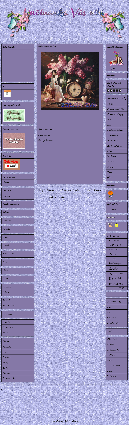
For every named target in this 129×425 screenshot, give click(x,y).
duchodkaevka (113, 349)
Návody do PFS (116, 284)
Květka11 (6, 278)
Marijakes (7, 286)
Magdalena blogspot (11, 204)
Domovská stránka (70, 190)
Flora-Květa (8, 327)
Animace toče (114, 240)
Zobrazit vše (122, 287)
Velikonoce (111, 156)
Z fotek (110, 166)
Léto (109, 124)
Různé (109, 151)
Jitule (109, 331)
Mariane (6, 373)
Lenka (5, 367)
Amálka (110, 344)
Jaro (109, 119)
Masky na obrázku (115, 130)
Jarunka (6, 237)
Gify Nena (111, 317)
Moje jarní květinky (113, 268)
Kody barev (112, 209)
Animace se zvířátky (115, 109)
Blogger (75, 421)
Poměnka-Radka (114, 365)
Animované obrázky (115, 114)
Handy (5, 362)
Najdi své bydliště (116, 273)
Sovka (109, 370)
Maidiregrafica (115, 263)
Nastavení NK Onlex (115, 279)
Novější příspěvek (46, 190)
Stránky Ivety (9, 305)
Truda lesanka (9, 378)
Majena (6, 182)
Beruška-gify (113, 322)
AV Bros (111, 103)
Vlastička (7, 300)
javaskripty (114, 249)
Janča (109, 360)
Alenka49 (7, 346)
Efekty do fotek (113, 204)
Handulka (7, 357)
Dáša (5, 261)
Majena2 (6, 195)
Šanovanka (7, 313)
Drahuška (7, 220)
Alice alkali (112, 339)
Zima (109, 172)
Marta (5, 270)
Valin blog (111, 376)
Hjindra (6, 332)
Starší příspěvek (94, 190)
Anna (5, 352)
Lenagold (113, 254)
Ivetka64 (111, 355)
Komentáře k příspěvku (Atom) (79, 197)
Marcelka (6, 228)
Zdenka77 (7, 212)
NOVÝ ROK (112, 140)
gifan (109, 177)
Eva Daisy (7, 190)
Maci (109, 306)
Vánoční (110, 161)
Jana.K (110, 312)
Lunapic (112, 258)
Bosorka (6, 322)
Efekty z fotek (115, 245)
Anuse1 (6, 245)
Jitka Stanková (9, 253)
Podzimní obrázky (114, 145)
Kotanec (6, 291)
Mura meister (113, 135)
